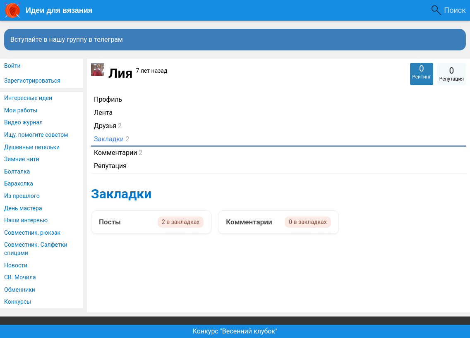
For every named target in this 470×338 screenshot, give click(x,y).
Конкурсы (17, 301)
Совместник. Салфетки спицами (35, 248)
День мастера (23, 208)
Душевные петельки (32, 147)
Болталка (17, 171)
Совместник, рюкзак (32, 232)
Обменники (19, 289)
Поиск (455, 10)
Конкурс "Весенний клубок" (235, 331)
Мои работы (20, 110)
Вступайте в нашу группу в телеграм (66, 39)
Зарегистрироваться (32, 80)
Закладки (121, 194)
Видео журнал (23, 122)
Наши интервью (26, 220)
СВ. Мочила (20, 277)
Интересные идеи (28, 98)
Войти (12, 65)
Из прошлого (22, 196)
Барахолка (18, 183)
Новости (15, 265)
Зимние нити (21, 159)
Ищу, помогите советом (36, 134)
